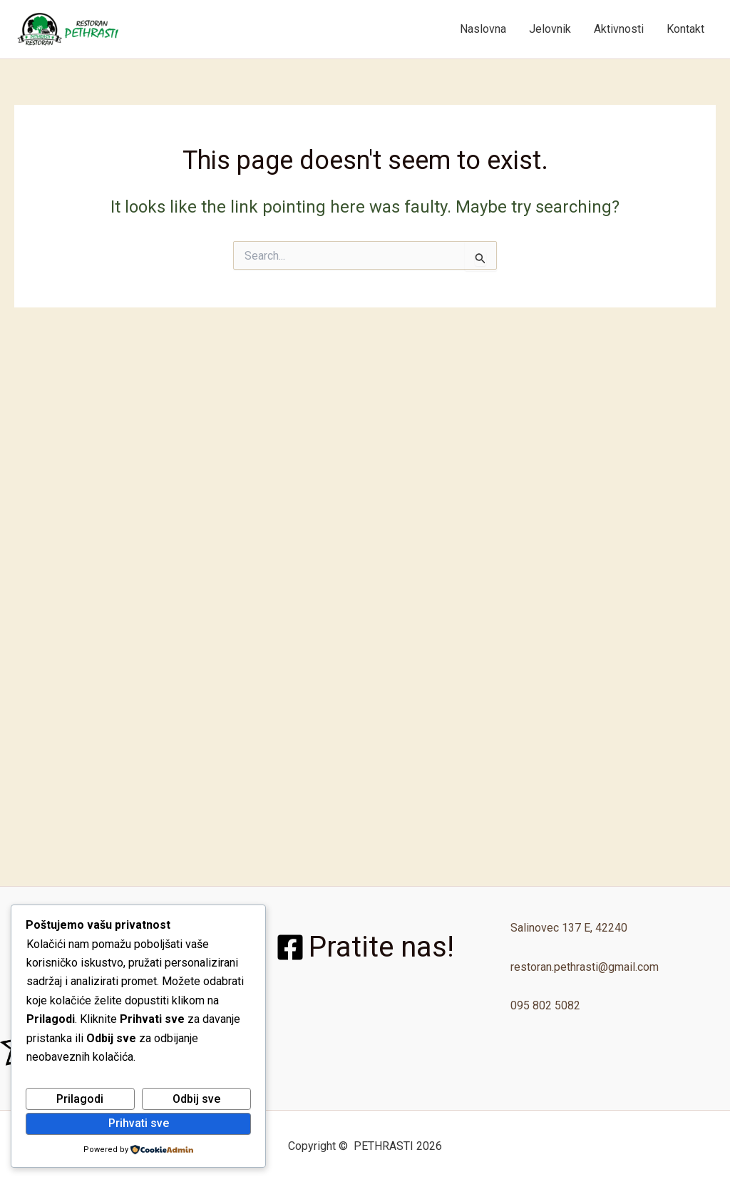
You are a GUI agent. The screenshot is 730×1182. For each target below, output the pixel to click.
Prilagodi (79, 1099)
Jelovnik (550, 29)
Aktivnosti (619, 29)
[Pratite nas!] (365, 947)
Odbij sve (196, 1099)
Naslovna (483, 29)
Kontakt (685, 29)
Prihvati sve (138, 1123)
